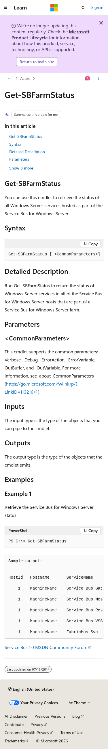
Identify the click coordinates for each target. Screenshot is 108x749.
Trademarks (15, 741)
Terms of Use (71, 732)
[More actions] (98, 78)
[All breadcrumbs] (10, 78)
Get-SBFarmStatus (25, 136)
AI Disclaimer (16, 716)
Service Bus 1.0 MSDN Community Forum (46, 647)
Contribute (14, 724)
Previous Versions (50, 716)
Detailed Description (27, 151)
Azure (25, 78)
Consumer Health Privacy (27, 732)
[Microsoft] (54, 7)
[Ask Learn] (87, 78)
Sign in (97, 7)
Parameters (19, 159)
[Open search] (83, 8)
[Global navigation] (6, 8)
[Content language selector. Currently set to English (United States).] (31, 689)
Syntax (15, 144)
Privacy (37, 724)
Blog (76, 716)
